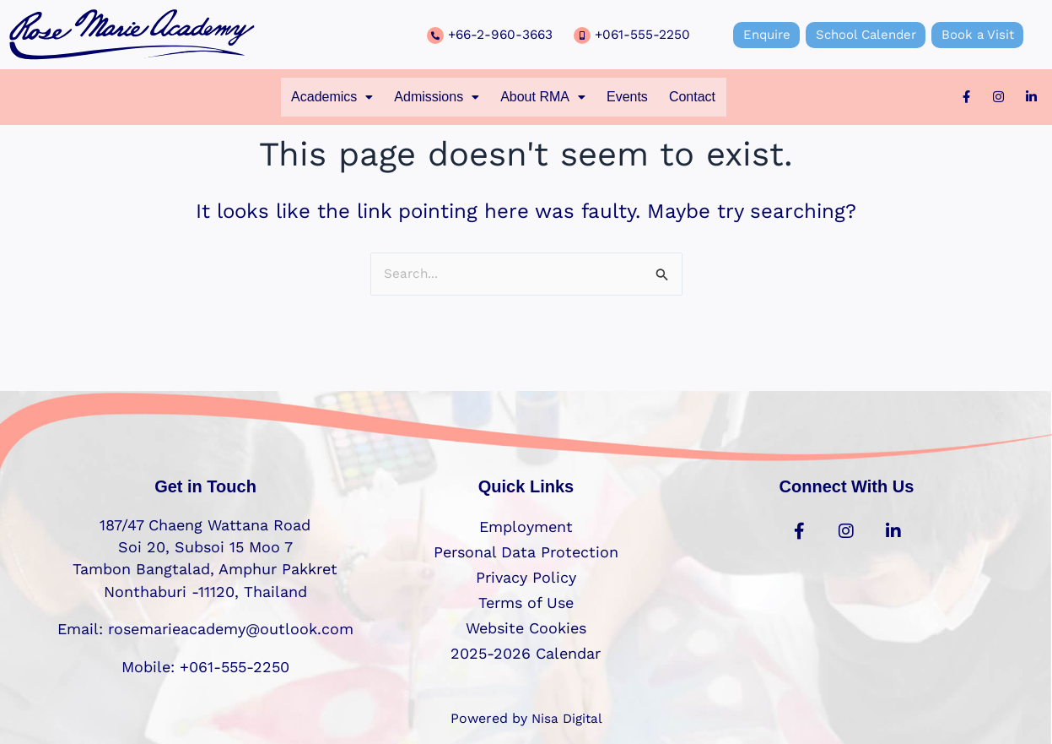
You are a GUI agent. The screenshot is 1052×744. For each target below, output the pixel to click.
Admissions (426, 98)
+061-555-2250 (643, 34)
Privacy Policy (526, 577)
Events (641, 98)
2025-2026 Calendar (525, 653)
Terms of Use (526, 602)
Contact (716, 98)
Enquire (758, 34)
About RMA (546, 98)
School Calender (866, 34)
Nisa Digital (567, 718)
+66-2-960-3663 (503, 34)
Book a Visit (985, 34)
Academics (309, 98)
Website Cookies (526, 628)
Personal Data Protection (526, 552)
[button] (309, 98)
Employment (526, 526)
